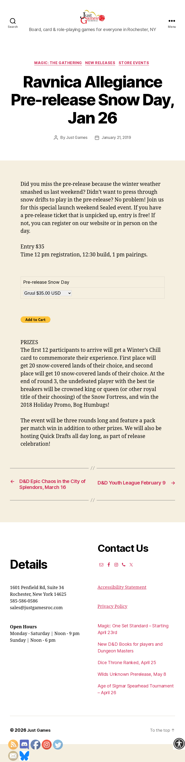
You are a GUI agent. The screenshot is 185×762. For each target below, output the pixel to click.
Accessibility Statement (122, 605)
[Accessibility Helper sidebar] (179, 744)
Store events (137, 71)
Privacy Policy (112, 624)
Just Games (76, 145)
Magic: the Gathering (57, 71)
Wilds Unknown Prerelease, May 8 (132, 692)
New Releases (101, 71)
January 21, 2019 (116, 145)
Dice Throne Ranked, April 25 (127, 680)
